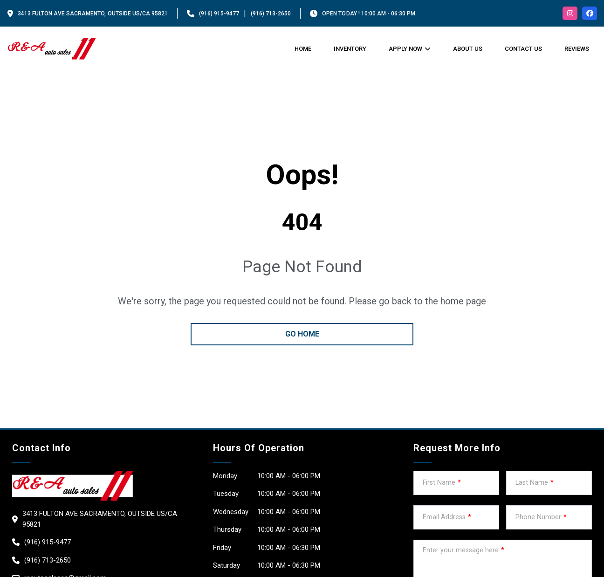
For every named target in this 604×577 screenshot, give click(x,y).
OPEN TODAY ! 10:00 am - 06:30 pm (368, 13)
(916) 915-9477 (219, 13)
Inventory (350, 48)
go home (302, 334)
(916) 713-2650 (271, 13)
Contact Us (523, 48)
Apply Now (405, 48)
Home (303, 48)
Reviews (576, 48)
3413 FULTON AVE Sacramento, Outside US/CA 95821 (93, 13)
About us (467, 48)
